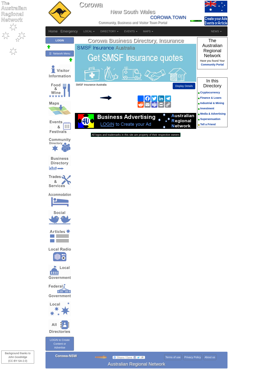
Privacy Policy (192, 357)
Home (53, 31)
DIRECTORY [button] (109, 31)
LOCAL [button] (89, 31)
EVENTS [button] (130, 31)
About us (210, 357)
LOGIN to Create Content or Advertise (60, 343)
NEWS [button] (216, 31)
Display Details (184, 86)
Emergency (69, 31)
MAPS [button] (148, 31)
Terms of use (172, 357)
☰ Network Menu (59, 53)
